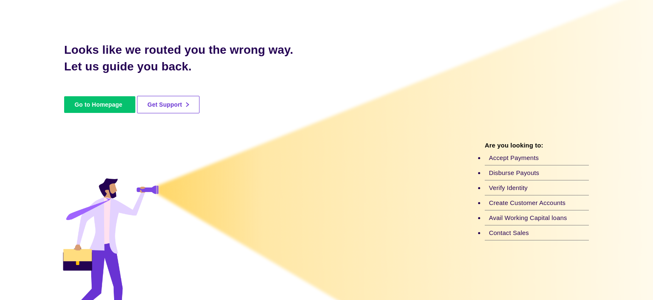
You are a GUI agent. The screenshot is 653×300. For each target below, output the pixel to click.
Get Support (168, 104)
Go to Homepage (98, 104)
